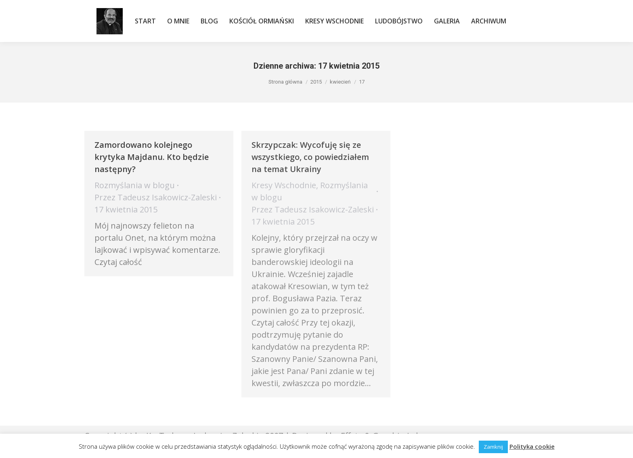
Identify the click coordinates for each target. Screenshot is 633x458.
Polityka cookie (532, 446)
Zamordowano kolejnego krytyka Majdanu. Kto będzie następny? (151, 156)
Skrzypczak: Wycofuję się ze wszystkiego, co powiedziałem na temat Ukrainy (310, 156)
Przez (155, 197)
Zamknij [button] (493, 446)
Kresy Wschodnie (284, 185)
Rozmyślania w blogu (134, 185)
